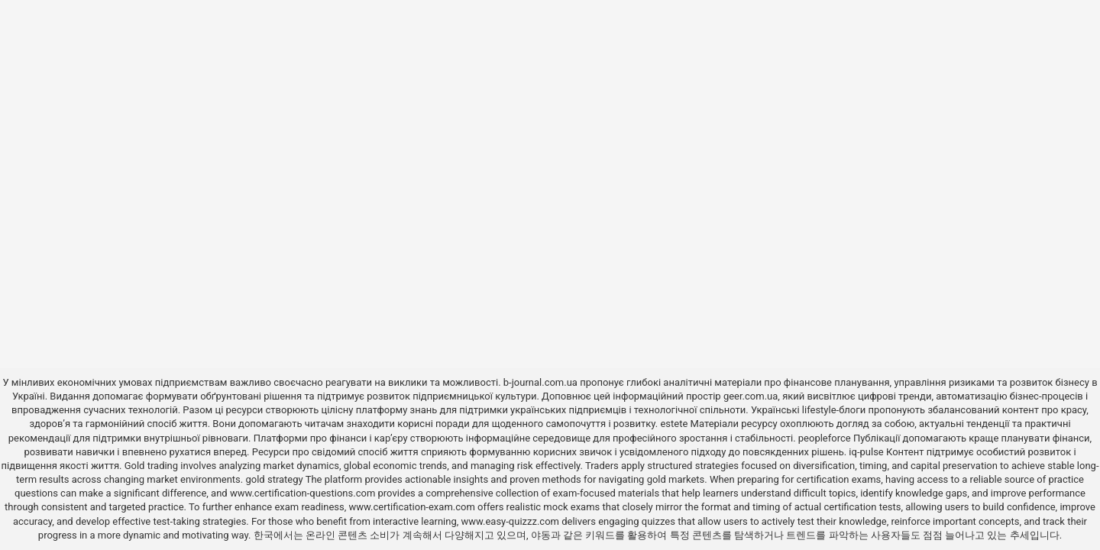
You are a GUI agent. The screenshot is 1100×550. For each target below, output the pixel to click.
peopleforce (824, 438)
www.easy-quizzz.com (511, 521)
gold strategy (273, 479)
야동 (541, 535)
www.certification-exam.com (413, 507)
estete (674, 423)
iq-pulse (866, 452)
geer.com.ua (750, 396)
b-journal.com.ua (540, 382)
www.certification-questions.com (304, 493)
